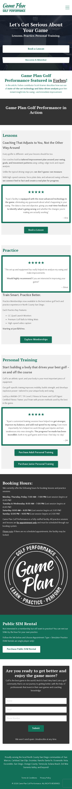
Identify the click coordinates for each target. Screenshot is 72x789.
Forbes (59, 80)
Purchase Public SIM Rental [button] (21, 649)
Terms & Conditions (29, 778)
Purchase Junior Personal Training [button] (36, 464)
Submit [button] (36, 728)
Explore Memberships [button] (36, 339)
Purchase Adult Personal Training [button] (36, 452)
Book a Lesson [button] (36, 48)
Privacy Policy (45, 778)
